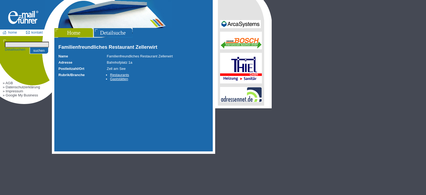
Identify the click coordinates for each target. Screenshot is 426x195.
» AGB (8, 83)
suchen (39, 50)
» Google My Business (20, 95)
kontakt (37, 32)
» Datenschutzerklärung (21, 87)
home (12, 32)
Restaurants (119, 75)
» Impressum (13, 91)
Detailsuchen (15, 49)
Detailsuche (113, 33)
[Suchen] (27, 44)
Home (73, 33)
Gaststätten (119, 79)
